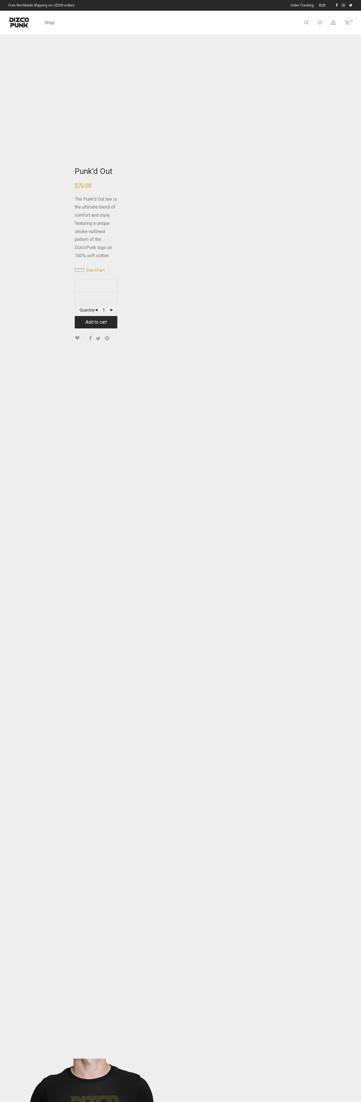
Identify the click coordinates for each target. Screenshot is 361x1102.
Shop (50, 22)
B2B (322, 5)
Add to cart (96, 322)
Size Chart (95, 270)
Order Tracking (302, 5)
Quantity (87, 310)
